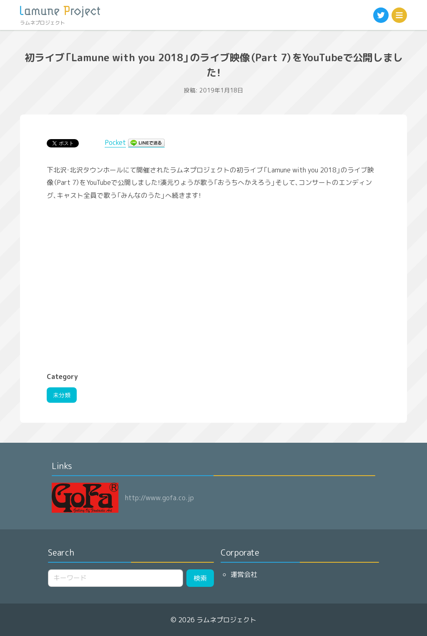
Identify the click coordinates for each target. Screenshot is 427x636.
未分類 (61, 395)
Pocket (115, 142)
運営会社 (244, 574)
